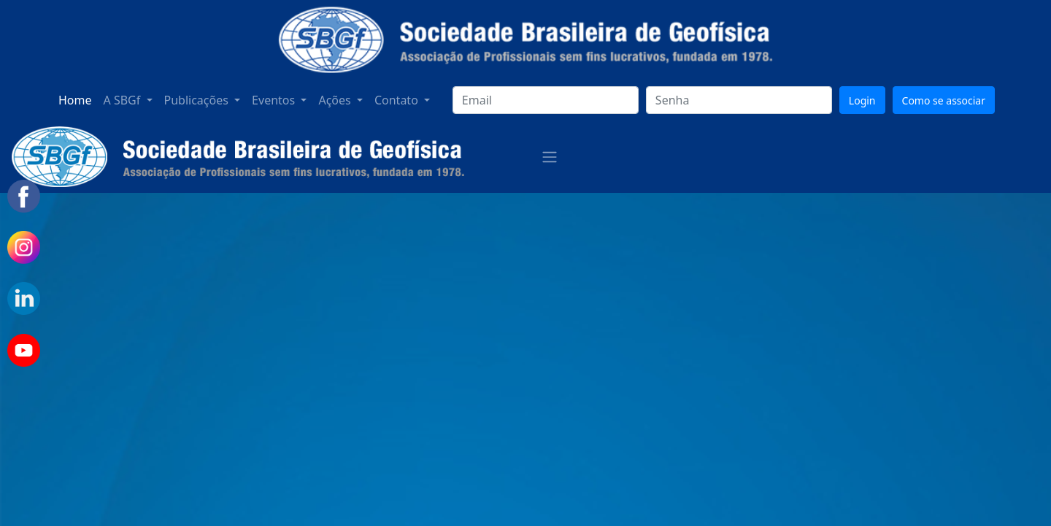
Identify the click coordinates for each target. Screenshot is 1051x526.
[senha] (739, 100)
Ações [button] (335, 100)
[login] (546, 100)
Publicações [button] (198, 100)
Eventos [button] (275, 100)
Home (75, 100)
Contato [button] (397, 100)
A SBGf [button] (124, 100)
